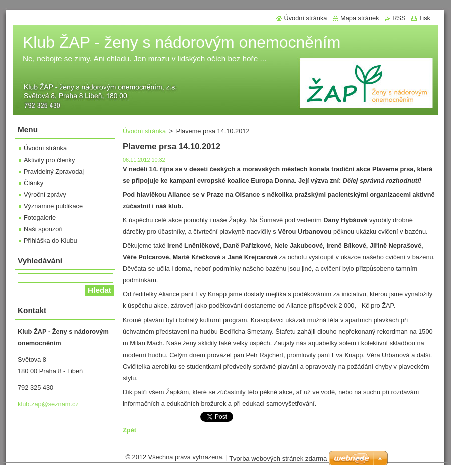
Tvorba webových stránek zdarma (278, 458)
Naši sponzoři (43, 229)
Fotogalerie (40, 217)
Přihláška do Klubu (50, 240)
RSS (398, 18)
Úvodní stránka (144, 131)
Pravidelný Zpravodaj (54, 171)
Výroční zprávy (45, 194)
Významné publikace (53, 206)
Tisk (424, 18)
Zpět (129, 430)
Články (33, 183)
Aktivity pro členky (49, 160)
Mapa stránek (359, 18)
